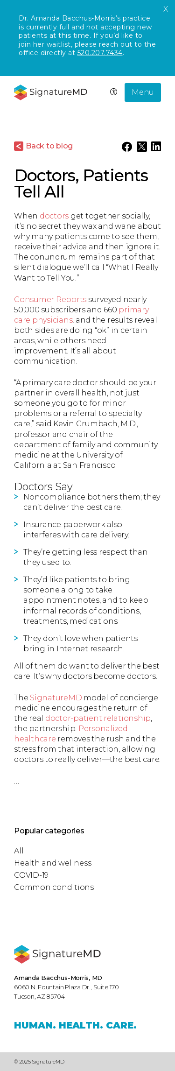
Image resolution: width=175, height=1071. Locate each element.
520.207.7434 (100, 53)
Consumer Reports (50, 299)
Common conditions (54, 887)
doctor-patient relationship (98, 718)
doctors (54, 215)
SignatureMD (56, 697)
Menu (143, 92)
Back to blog (49, 145)
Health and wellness (52, 863)
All (18, 850)
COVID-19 (31, 875)
